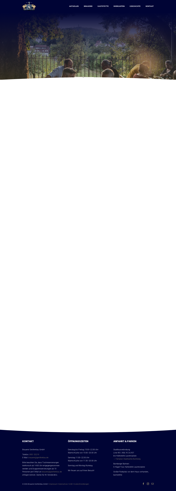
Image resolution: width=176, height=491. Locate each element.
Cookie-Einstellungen (81, 484)
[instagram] (148, 484)
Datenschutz (63, 484)
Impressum (53, 484)
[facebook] (143, 484)
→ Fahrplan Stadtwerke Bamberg (126, 459)
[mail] (152, 484)
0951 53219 (34, 454)
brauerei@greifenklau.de (38, 457)
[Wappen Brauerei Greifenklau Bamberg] (29, 3)
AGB (70, 484)
